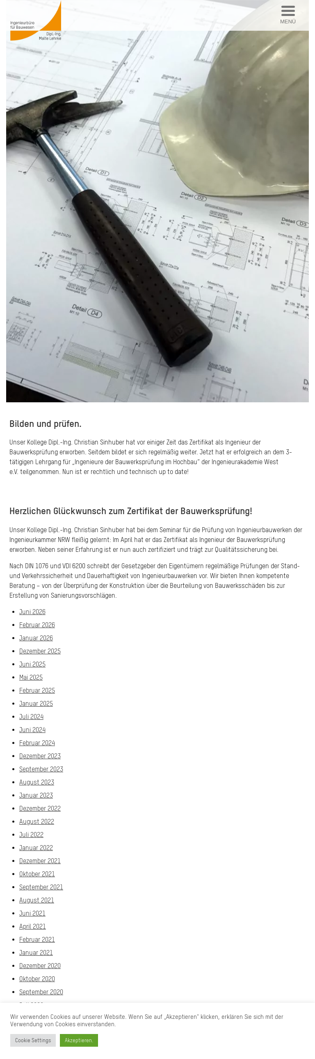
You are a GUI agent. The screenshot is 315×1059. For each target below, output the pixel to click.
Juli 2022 (31, 834)
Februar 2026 (37, 624)
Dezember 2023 (40, 756)
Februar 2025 (37, 690)
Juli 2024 (31, 716)
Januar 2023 (36, 795)
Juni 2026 (32, 611)
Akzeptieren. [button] (79, 1040)
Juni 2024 (32, 729)
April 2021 (32, 926)
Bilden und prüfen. (45, 423)
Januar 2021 (36, 952)
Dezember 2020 (40, 965)
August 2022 (36, 821)
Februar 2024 (37, 742)
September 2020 (41, 992)
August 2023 (36, 782)
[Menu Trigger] (288, 15)
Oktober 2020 (37, 978)
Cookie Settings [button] (33, 1040)
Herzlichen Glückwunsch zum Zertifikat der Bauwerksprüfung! (130, 510)
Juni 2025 (32, 664)
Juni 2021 (32, 913)
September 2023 (41, 769)
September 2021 (41, 887)
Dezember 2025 (40, 651)
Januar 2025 (36, 703)
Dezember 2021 (40, 860)
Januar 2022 (36, 847)
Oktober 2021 (37, 874)
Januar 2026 (36, 638)
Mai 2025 (31, 677)
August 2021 (36, 900)
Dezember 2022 (40, 808)
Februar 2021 (37, 939)
